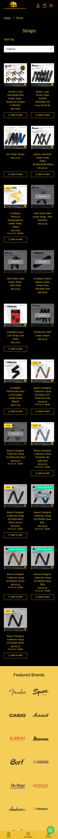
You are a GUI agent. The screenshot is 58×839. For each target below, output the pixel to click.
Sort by (9, 39)
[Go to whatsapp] (50, 830)
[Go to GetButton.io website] (51, 836)
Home (7, 18)
